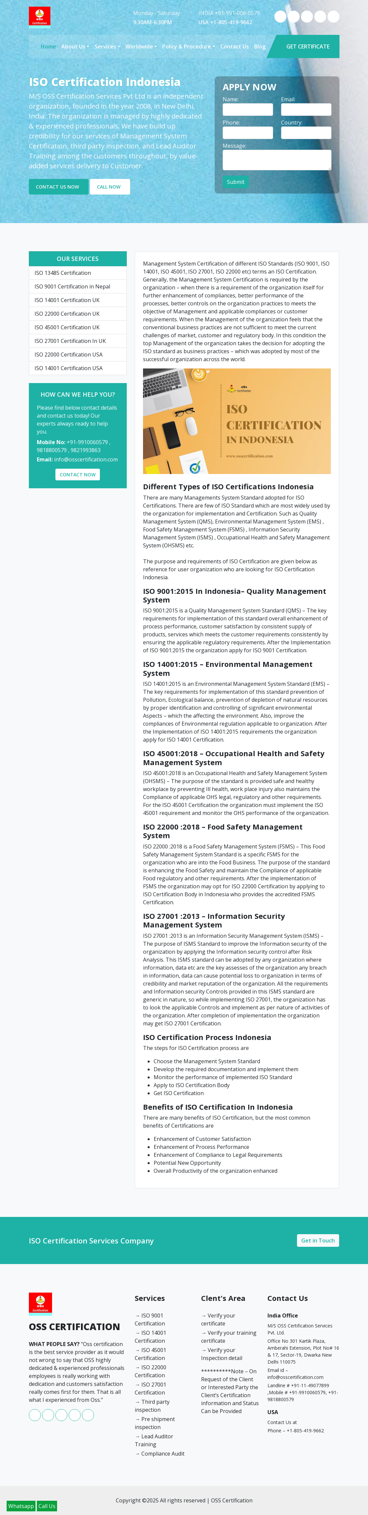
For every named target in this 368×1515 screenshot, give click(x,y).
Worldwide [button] (139, 46)
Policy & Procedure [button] (186, 46)
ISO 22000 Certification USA (69, 354)
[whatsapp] (294, 20)
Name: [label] (231, 99)
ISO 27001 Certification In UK (70, 341)
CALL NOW (108, 187)
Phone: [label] (231, 122)
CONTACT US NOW (57, 187)
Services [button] (105, 46)
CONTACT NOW (78, 474)
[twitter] (333, 20)
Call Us (46, 1506)
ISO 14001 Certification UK (67, 300)
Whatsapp (21, 1506)
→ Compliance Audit (159, 1453)
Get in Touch (318, 1240)
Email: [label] (288, 99)
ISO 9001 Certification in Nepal (72, 286)
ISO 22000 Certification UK (67, 313)
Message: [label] (234, 145)
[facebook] (281, 20)
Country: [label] (291, 122)
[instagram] (307, 20)
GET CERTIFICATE (308, 46)
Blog (259, 46)
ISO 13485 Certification (63, 273)
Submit (236, 182)
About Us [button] (73, 46)
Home (48, 46)
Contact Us (234, 46)
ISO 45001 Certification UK (67, 327)
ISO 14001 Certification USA (69, 368)
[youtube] (321, 20)
